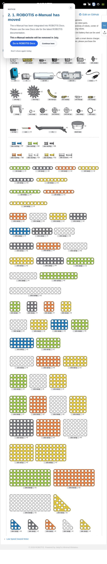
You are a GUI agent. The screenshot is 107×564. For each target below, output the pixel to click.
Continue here (48, 44)
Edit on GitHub (89, 14)
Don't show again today (21, 51)
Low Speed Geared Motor (17, 539)
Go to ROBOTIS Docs (24, 43)
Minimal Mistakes (70, 547)
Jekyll (58, 547)
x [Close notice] (71, 7)
